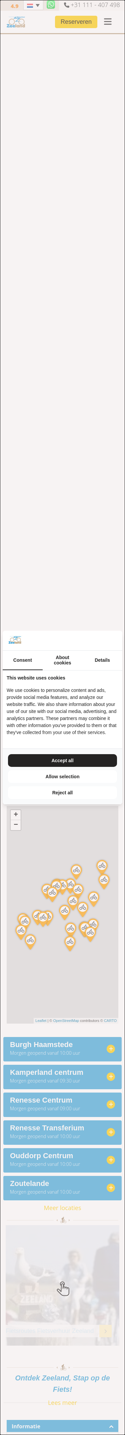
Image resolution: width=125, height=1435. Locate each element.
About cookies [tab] (62, 660)
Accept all (62, 760)
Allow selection (63, 776)
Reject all (62, 792)
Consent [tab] (22, 660)
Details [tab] (102, 660)
